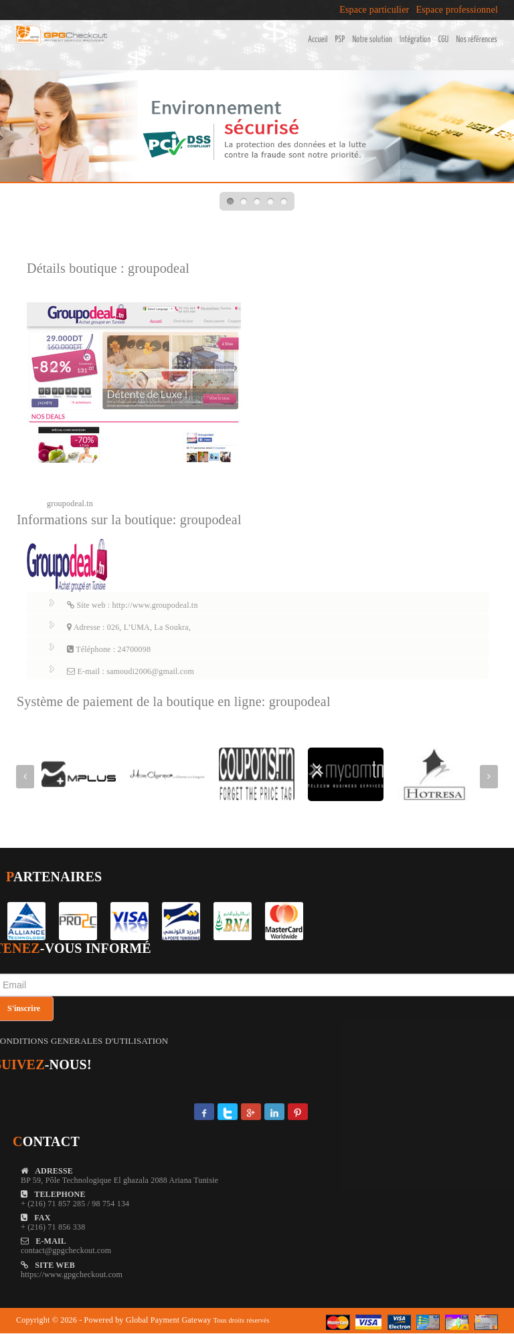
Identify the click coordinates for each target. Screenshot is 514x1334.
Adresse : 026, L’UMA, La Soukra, (129, 627)
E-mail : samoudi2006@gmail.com (130, 671)
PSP (340, 39)
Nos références (476, 39)
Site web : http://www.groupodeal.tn (132, 605)
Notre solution (372, 39)
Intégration (415, 39)
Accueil (317, 39)
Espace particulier (374, 10)
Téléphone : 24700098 (109, 649)
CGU (443, 39)
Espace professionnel (457, 10)
